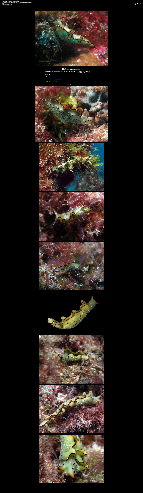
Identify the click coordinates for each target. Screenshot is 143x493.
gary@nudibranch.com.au (7, 5)
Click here (58, 79)
